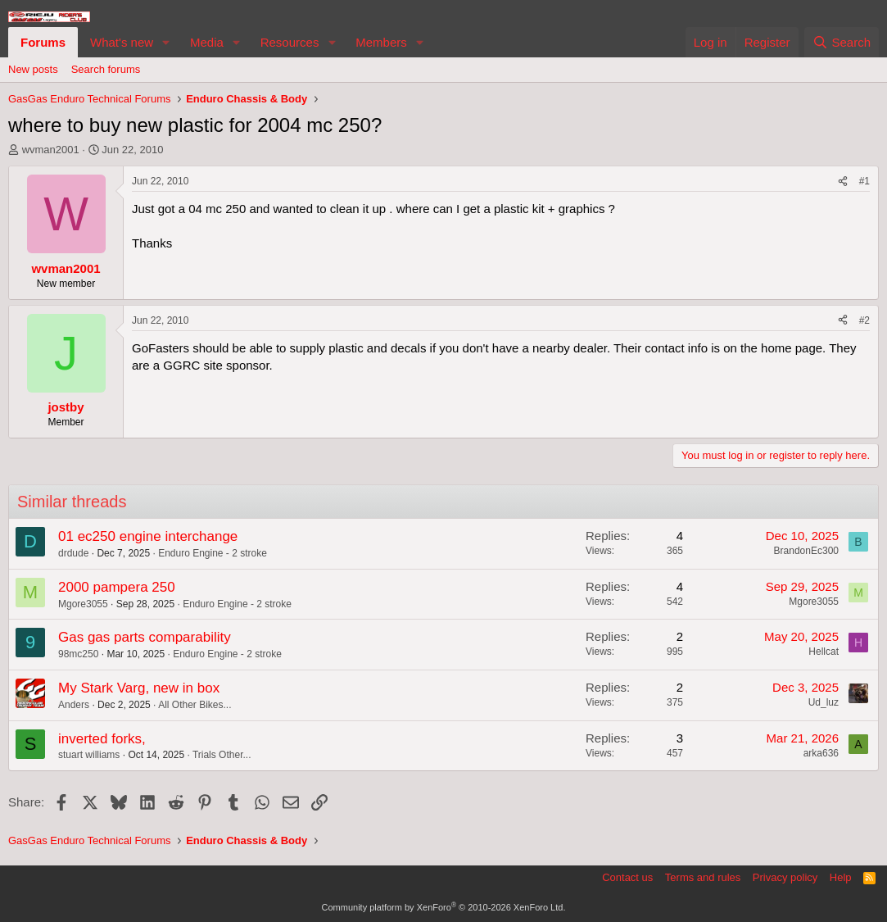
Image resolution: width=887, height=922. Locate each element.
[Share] (842, 181)
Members (381, 42)
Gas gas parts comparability (144, 637)
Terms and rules (702, 877)
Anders (73, 705)
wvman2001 (50, 149)
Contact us (627, 877)
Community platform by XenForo (444, 907)
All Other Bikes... (194, 705)
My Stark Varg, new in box (138, 688)
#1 (864, 181)
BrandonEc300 (806, 550)
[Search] (841, 42)
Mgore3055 (83, 604)
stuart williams (89, 755)
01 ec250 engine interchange (148, 536)
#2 (864, 320)
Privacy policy (785, 877)
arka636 (821, 753)
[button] (166, 42)
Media (207, 42)
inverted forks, (102, 739)
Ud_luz (823, 702)
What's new (121, 42)
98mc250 (78, 654)
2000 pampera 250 (116, 587)
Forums (43, 42)
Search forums (106, 69)
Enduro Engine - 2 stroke (212, 553)
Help (841, 877)
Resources (289, 42)
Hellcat (823, 651)
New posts (33, 69)
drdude (73, 553)
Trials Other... (221, 755)
